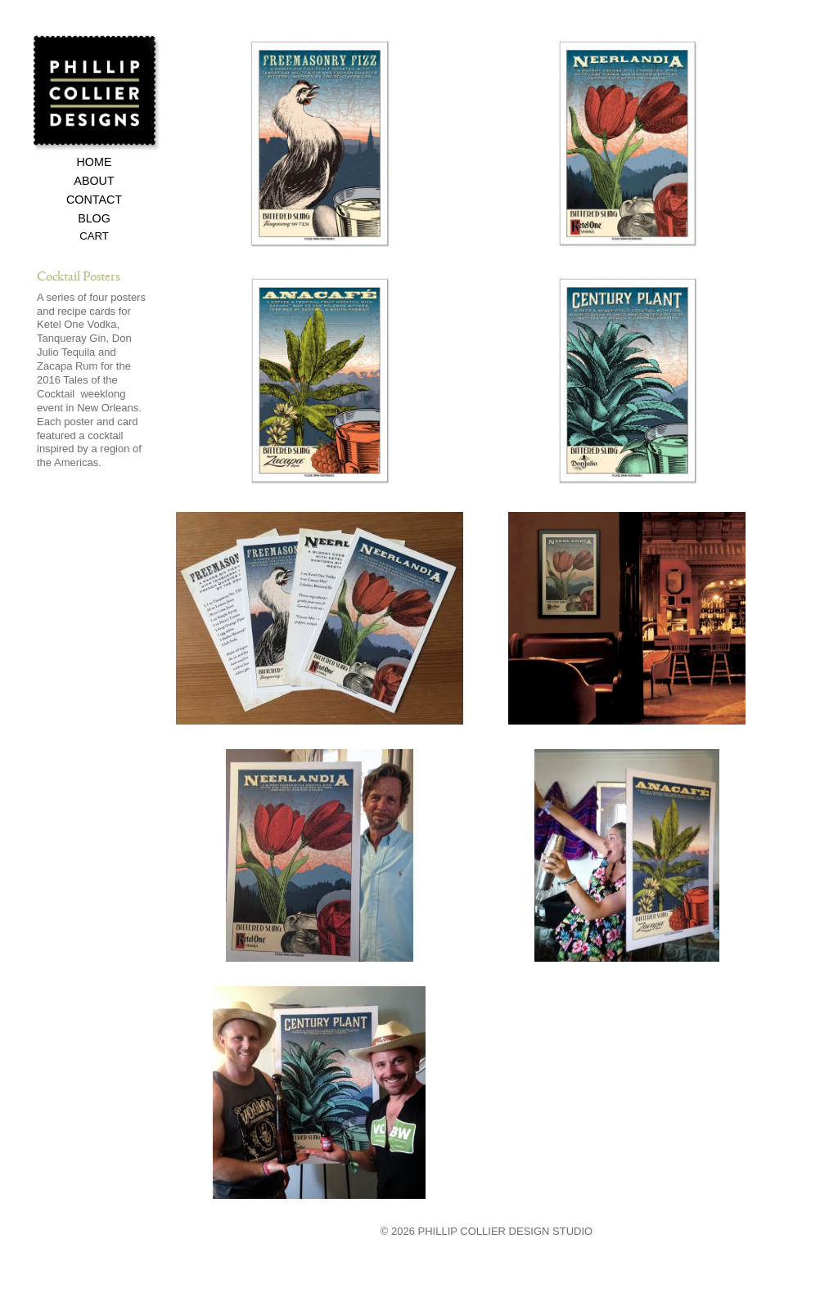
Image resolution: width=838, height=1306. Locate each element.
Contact (94, 200)
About (94, 181)
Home (94, 162)
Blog (94, 218)
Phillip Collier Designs (97, 93)
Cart (94, 236)
